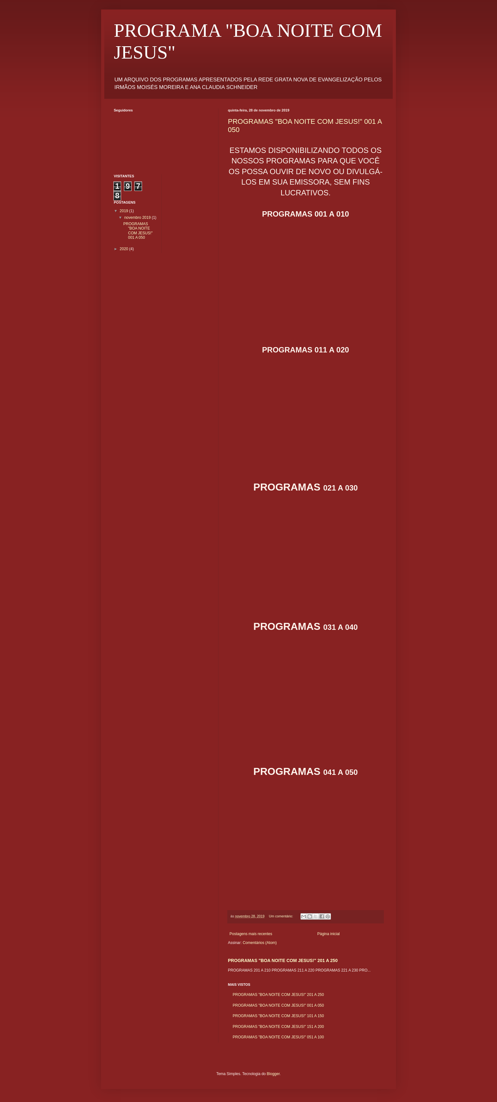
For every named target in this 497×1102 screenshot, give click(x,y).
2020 (124, 249)
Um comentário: (281, 916)
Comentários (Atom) (260, 942)
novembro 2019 (138, 217)
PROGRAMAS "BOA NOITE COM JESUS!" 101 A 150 (278, 1016)
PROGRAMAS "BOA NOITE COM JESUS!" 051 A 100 (278, 1037)
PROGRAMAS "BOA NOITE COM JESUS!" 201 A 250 (283, 960)
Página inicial (328, 934)
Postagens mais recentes (250, 934)
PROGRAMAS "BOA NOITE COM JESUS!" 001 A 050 (278, 1005)
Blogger (273, 1074)
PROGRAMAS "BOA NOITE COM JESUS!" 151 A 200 (278, 1026)
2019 (124, 211)
